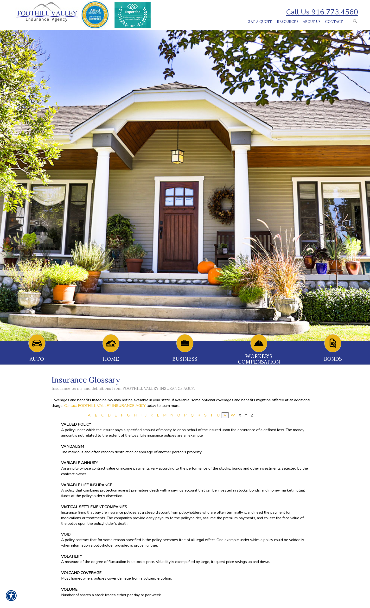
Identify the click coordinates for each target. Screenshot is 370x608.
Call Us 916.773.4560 (322, 12)
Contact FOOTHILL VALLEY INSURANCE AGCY (105, 405)
